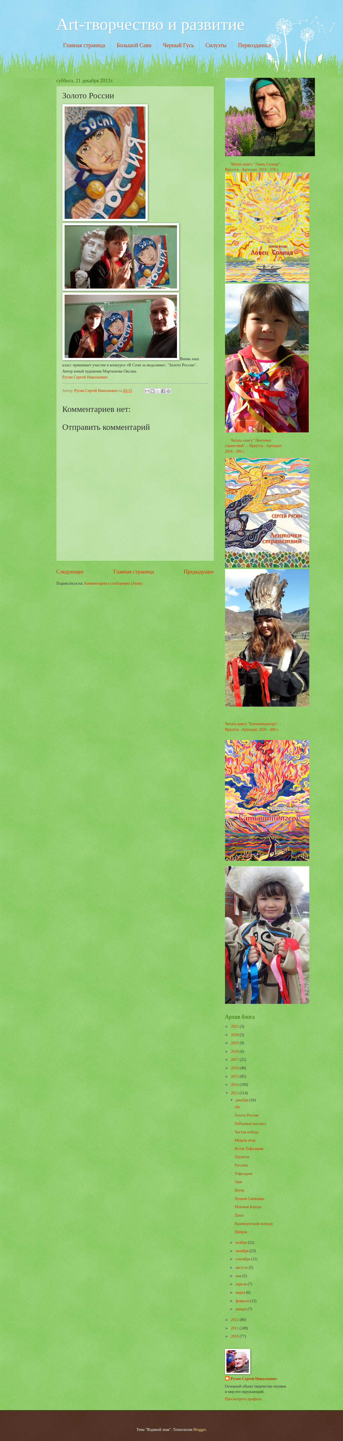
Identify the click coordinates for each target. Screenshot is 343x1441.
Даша (239, 1215)
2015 (235, 1076)
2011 (235, 1328)
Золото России (246, 1115)
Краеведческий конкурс (254, 1224)
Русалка (241, 1165)
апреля (241, 1284)
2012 (235, 1320)
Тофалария (243, 1174)
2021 (235, 1026)
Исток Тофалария (249, 1149)
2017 (235, 1060)
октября (242, 1251)
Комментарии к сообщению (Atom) (113, 583)
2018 (235, 1051)
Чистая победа (246, 1132)
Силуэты (215, 45)
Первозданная (254, 45)
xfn (237, 1107)
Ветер (239, 1190)
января (241, 1309)
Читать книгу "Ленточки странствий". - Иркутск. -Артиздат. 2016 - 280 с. (253, 445)
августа (242, 1267)
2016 (235, 1068)
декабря (242, 1100)
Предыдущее (198, 572)
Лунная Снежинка (249, 1199)
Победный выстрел (250, 1124)
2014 (235, 1085)
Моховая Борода (248, 1207)
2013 (235, 1093)
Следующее (70, 572)
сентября (243, 1259)
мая (238, 1276)
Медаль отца (245, 1140)
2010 (235, 1336)
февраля (242, 1301)
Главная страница (84, 45)
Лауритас (242, 1157)
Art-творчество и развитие (150, 24)
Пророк (241, 1232)
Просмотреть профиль (243, 1399)
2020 (235, 1035)
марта (240, 1292)
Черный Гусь (178, 45)
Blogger (199, 1430)
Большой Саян (134, 45)
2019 (235, 1043)
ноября (241, 1242)
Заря (238, 1182)
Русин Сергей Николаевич (85, 377)
